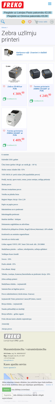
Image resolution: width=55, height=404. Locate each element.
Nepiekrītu (7, 395)
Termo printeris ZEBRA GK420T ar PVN (15, 133)
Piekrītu (6, 390)
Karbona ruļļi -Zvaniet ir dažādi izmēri (31, 53)
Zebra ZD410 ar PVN (14, 87)
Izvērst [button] (49, 385)
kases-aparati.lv (10, 367)
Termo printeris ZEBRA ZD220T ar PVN (41, 88)
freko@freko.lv (9, 360)
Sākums (4, 27)
